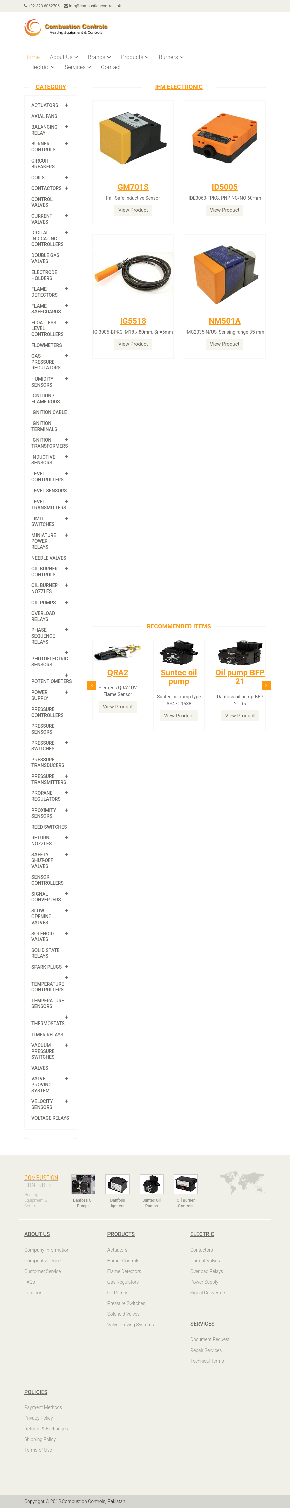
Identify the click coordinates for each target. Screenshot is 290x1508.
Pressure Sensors (43, 729)
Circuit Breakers (43, 164)
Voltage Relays (50, 1118)
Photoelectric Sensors (49, 661)
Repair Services (206, 1350)
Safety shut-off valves (42, 860)
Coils (38, 177)
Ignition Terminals (44, 426)
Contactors (46, 188)
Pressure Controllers (47, 712)
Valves (39, 1068)
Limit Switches (42, 521)
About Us (64, 56)
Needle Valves (48, 558)
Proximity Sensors (43, 813)
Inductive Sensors (43, 460)
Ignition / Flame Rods (45, 398)
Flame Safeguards (46, 309)
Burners (171, 56)
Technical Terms (207, 1361)
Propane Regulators (46, 796)
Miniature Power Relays (43, 541)
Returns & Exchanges (46, 1428)
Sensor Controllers (47, 880)
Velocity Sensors (42, 1104)
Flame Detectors (44, 292)
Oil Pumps (43, 602)
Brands (99, 56)
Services (78, 67)
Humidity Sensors (42, 382)
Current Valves (41, 219)
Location (33, 1292)
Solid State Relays (45, 953)
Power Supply (39, 695)
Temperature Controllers (47, 987)
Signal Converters (46, 897)
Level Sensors (49, 490)
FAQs (29, 1282)
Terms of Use (38, 1450)
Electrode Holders (44, 275)
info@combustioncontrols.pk (93, 6)
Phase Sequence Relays (43, 635)
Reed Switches (49, 827)
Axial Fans (44, 116)
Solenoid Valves (42, 936)
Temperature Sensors (47, 1003)
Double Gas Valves (45, 258)
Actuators (44, 105)
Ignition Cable (49, 412)
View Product (133, 210)
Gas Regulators (123, 1282)
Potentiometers (51, 681)
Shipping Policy (40, 1439)
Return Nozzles (41, 840)
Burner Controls (43, 146)
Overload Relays (43, 616)
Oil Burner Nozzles (44, 588)
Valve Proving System (41, 1084)
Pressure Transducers (47, 762)
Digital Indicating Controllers (47, 238)
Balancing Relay (44, 130)
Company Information (46, 1250)
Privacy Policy (38, 1418)
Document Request (210, 1339)
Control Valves (42, 202)
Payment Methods (43, 1407)
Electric (42, 67)
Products (135, 56)
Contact (111, 67)
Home (32, 56)
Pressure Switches (43, 746)
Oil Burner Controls (44, 571)
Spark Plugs (46, 967)
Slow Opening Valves (41, 916)
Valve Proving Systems (130, 1324)
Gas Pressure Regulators (46, 361)
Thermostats (48, 1023)
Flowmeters (46, 345)
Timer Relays (47, 1034)
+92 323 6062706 (42, 6)
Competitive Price (42, 1260)
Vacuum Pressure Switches (43, 1051)
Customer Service (42, 1271)
